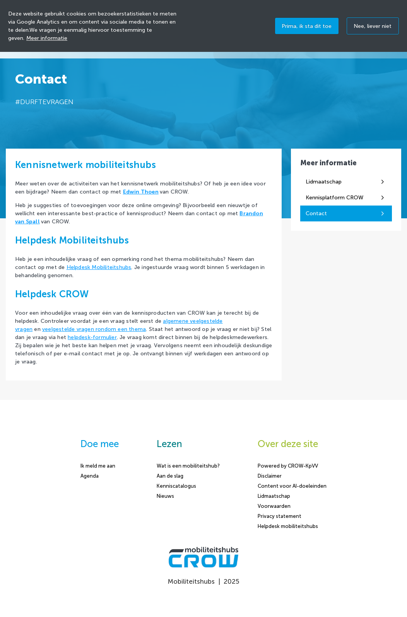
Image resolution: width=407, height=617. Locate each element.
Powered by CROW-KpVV (288, 466)
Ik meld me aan (97, 466)
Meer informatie (46, 38)
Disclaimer (270, 476)
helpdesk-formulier (92, 337)
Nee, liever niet (373, 26)
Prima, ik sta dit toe (307, 26)
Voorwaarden (274, 506)
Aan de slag (170, 476)
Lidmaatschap (274, 496)
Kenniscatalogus (176, 486)
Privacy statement (279, 516)
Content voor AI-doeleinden (292, 486)
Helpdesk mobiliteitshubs (288, 526)
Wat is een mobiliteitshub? (188, 466)
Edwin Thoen (141, 192)
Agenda (89, 476)
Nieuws (165, 496)
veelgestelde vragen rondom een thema (94, 329)
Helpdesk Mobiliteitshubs (99, 267)
